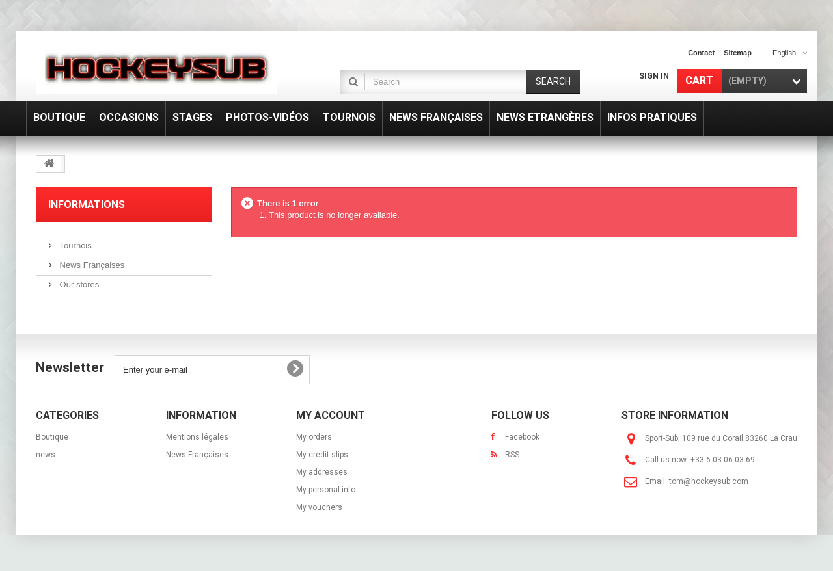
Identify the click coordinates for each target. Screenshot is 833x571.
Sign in (654, 76)
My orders (314, 437)
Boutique (52, 437)
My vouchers (319, 507)
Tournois (74, 245)
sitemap (738, 53)
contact (701, 53)
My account (330, 415)
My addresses (322, 472)
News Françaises (90, 265)
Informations (86, 204)
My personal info (325, 489)
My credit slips (322, 454)
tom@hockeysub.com (708, 481)
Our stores (78, 284)
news (45, 454)
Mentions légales (197, 437)
